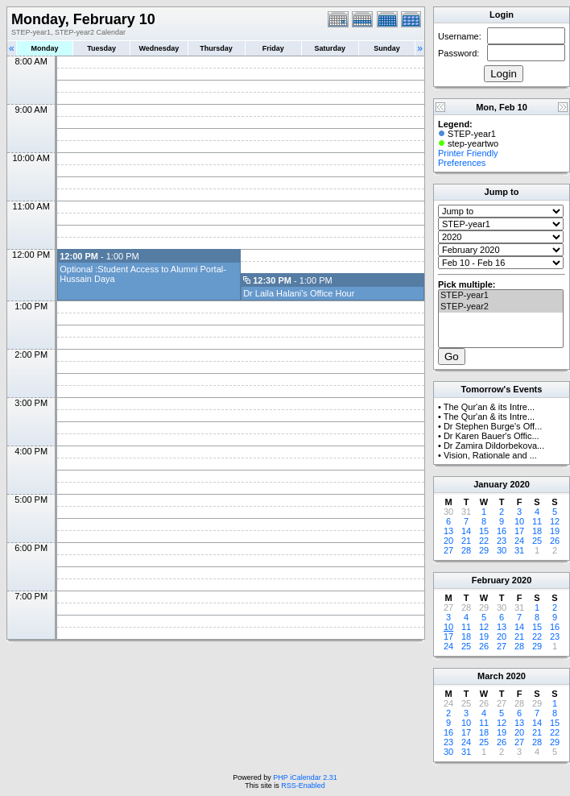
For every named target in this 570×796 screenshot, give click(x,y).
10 (519, 521)
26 (555, 540)
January (490, 484)
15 (484, 531)
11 (537, 521)
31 (519, 550)
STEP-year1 (501, 295)
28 (466, 550)
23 (501, 540)
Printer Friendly (468, 153)
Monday (45, 48)
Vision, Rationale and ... (490, 455)
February (491, 580)
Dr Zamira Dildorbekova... (494, 445)
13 (448, 531)
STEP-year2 (501, 307)
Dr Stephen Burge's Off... (493, 426)
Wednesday (158, 48)
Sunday (387, 48)
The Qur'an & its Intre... (489, 407)
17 (519, 531)
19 (555, 531)
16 (501, 531)
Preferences (461, 163)
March (490, 676)
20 (448, 540)
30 (501, 550)
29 (484, 550)
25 (537, 540)
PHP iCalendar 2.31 (305, 777)
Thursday (216, 48)
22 (484, 540)
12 (555, 521)
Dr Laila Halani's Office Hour (298, 293)
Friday (273, 48)
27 (448, 550)
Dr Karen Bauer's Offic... (491, 436)
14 (466, 531)
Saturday (330, 48)
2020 (519, 484)
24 (519, 540)
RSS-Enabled (303, 785)
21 (466, 540)
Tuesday (101, 48)
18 (537, 531)
